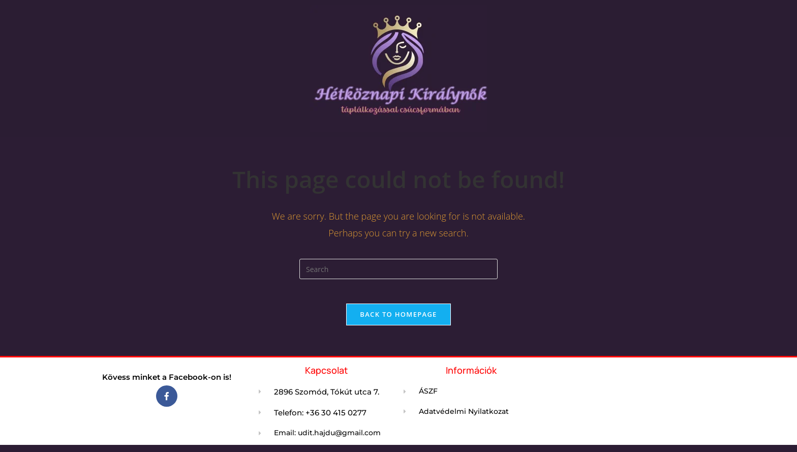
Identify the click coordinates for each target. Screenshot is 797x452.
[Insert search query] (398, 269)
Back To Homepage (398, 320)
